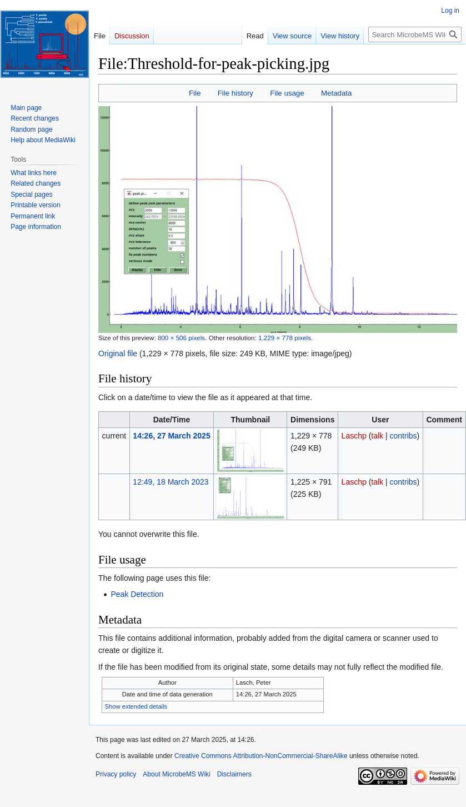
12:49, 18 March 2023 (170, 481)
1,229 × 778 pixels (284, 337)
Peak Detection (137, 594)
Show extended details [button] (136, 706)
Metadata (336, 93)
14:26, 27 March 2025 (171, 435)
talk (377, 435)
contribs (403, 435)
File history (235, 93)
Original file (117, 353)
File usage (287, 93)
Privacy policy (116, 774)
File (195, 93)
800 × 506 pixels (181, 337)
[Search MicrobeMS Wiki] (415, 34)
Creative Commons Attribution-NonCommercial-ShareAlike (260, 756)
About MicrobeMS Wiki (176, 774)
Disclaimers (234, 774)
